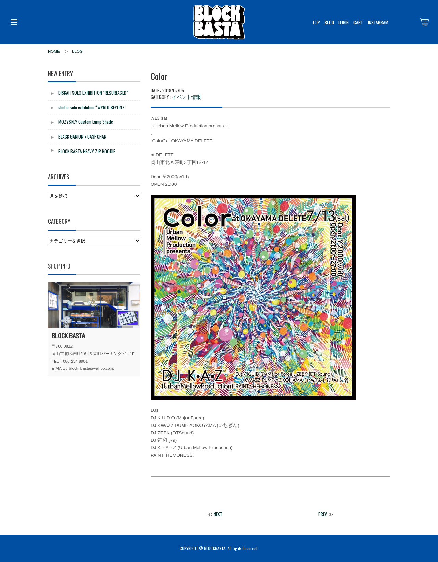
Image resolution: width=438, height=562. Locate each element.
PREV (322, 514)
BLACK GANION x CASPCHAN (82, 136)
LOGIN (343, 22)
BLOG (329, 22)
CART (358, 22)
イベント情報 (186, 96)
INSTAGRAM (378, 22)
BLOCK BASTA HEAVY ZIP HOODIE (86, 151)
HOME (54, 51)
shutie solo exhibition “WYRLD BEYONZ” (92, 107)
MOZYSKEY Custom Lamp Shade (85, 121)
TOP (316, 22)
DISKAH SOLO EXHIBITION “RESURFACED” (93, 92)
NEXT (218, 514)
